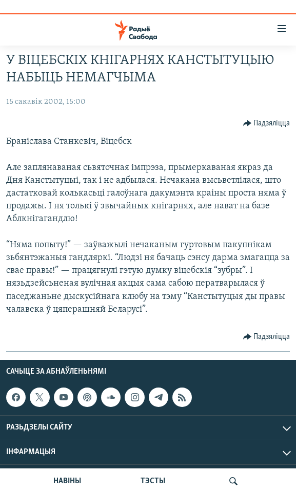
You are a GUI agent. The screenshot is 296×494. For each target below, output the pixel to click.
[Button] (266, 123)
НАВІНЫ (67, 481)
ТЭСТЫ (153, 481)
